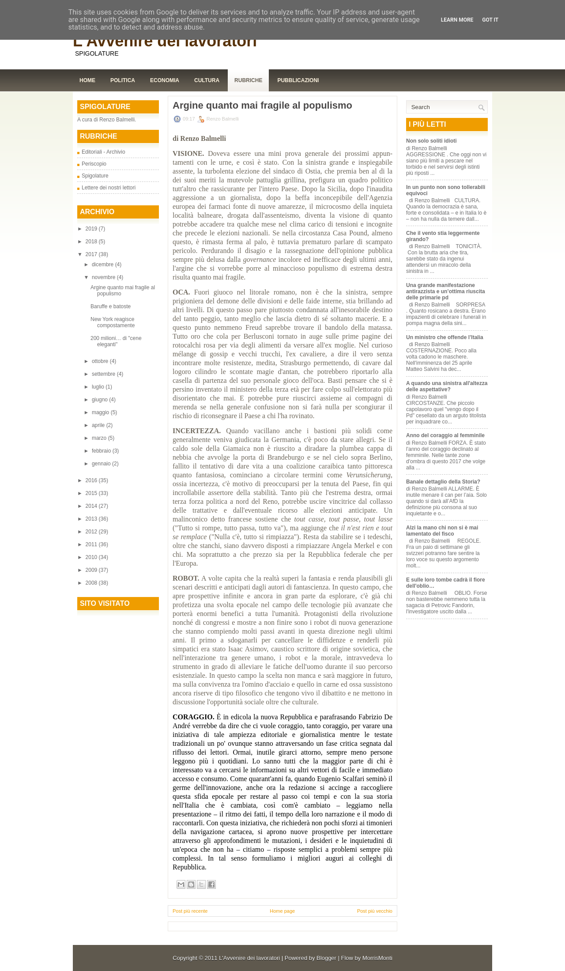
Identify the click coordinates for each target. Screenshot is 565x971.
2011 (92, 544)
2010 (92, 557)
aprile (99, 425)
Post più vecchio (374, 911)
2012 (92, 532)
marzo (100, 438)
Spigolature (95, 176)
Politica (122, 80)
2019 (92, 229)
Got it (490, 20)
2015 (92, 493)
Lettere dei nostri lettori (109, 188)
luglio (98, 387)
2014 (92, 506)
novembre (104, 277)
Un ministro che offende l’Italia (444, 337)
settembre (104, 374)
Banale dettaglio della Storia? (443, 482)
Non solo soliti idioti (431, 141)
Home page (282, 911)
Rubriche (248, 80)
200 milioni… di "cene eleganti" (116, 341)
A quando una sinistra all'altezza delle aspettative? (446, 386)
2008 (92, 583)
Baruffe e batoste (110, 306)
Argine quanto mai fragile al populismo (262, 105)
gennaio (102, 464)
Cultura (206, 80)
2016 (92, 480)
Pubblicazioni (298, 80)
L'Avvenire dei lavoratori (165, 41)
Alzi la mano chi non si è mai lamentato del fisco (442, 531)
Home (87, 80)
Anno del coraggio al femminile (445, 435)
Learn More (457, 20)
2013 (92, 519)
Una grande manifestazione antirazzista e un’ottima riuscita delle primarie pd (445, 291)
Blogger (326, 958)
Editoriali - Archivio (103, 152)
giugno (100, 400)
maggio (101, 412)
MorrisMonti (377, 958)
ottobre (101, 361)
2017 (92, 254)
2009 (92, 570)
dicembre (103, 264)
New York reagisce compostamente (112, 322)
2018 (92, 241)
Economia (164, 80)
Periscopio (94, 164)
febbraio (102, 451)
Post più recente (190, 911)
